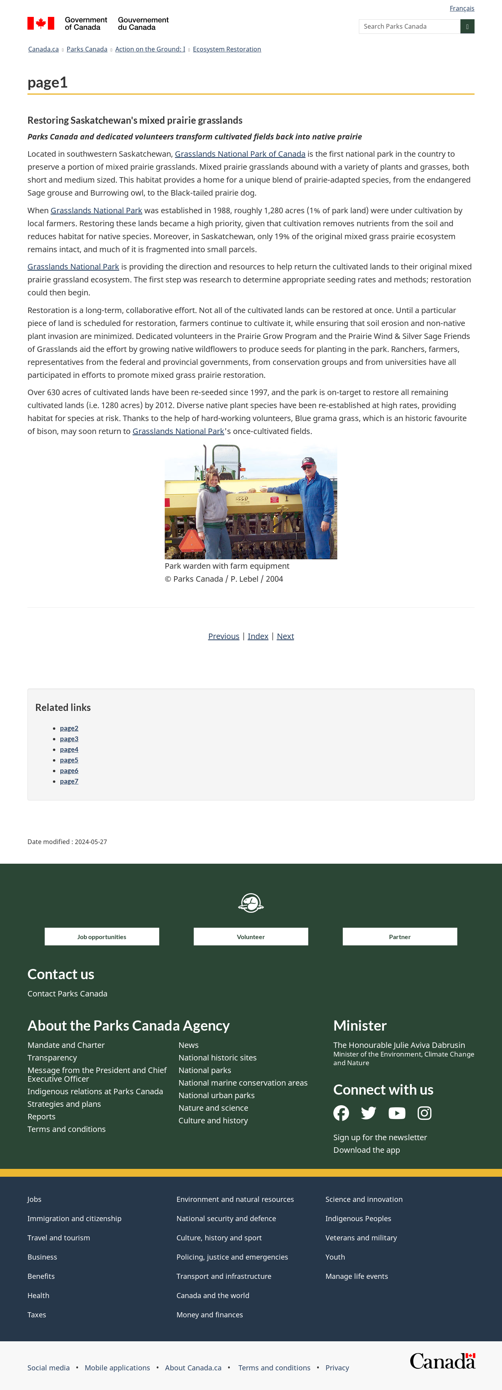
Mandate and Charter (66, 1045)
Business (42, 1257)
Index (258, 636)
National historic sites (217, 1057)
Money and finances (209, 1314)
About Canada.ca (193, 1367)
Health (38, 1295)
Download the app (366, 1150)
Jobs (34, 1199)
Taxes (36, 1314)
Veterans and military (361, 1237)
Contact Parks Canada (67, 993)
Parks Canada (87, 49)
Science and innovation (364, 1199)
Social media (48, 1367)
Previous (224, 636)
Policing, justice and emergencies (232, 1257)
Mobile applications (117, 1367)
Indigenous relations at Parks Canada (95, 1091)
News (188, 1045)
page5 (69, 760)
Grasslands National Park (96, 210)
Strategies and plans (64, 1104)
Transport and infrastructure (223, 1276)
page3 (69, 738)
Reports (41, 1116)
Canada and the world (212, 1295)
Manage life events (357, 1276)
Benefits (41, 1276)
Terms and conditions (66, 1129)
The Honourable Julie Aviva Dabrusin (404, 1053)
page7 (69, 781)
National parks (204, 1070)
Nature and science (213, 1107)
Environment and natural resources (235, 1199)
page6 (69, 770)
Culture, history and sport (219, 1237)
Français (462, 8)
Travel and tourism (58, 1237)
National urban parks (216, 1095)
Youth (335, 1257)
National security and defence (226, 1218)
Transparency (52, 1057)
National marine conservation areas (243, 1082)
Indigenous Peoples (358, 1218)
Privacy (337, 1367)
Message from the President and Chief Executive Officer (97, 1074)
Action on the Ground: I (150, 49)
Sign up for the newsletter (380, 1137)
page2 (69, 728)
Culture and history (213, 1120)
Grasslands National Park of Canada (240, 153)
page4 (69, 749)
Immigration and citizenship (74, 1218)
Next (285, 636)
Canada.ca (43, 49)
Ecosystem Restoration (227, 49)
